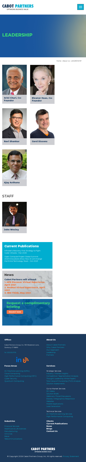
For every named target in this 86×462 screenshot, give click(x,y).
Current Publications (21, 246)
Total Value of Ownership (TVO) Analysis (63, 381)
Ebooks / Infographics (55, 399)
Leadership (51, 352)
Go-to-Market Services (55, 388)
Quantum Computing (14, 381)
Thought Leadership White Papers (61, 378)
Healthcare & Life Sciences (15, 429)
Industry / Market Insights (57, 373)
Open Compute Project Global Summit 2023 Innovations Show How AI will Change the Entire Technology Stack (23, 258)
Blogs (49, 429)
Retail (6, 436)
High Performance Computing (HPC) (20, 376)
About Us (66, 61)
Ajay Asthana (12, 182)
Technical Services (53, 411)
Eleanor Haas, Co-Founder (42, 99)
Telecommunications (13, 439)
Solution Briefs (52, 393)
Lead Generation (53, 406)
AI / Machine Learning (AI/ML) (17, 371)
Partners (50, 355)
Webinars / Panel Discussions (58, 396)
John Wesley (11, 229)
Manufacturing (10, 431)
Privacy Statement (71, 456)
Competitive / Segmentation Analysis (62, 376)
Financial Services (11, 426)
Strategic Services (53, 371)
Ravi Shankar (12, 141)
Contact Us (52, 431)
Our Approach (52, 350)
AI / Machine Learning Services (59, 414)
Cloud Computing (12, 373)
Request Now (15, 312)
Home (58, 61)
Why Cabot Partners (55, 347)
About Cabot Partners (55, 345)
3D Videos (50, 391)
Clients (50, 421)
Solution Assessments (55, 383)
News (9, 275)
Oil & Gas (8, 434)
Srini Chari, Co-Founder (13, 99)
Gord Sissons (39, 141)
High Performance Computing (59, 416)
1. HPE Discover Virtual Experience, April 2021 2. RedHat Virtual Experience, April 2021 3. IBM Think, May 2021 (24, 287)
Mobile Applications (54, 404)
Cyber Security (10, 378)
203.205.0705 (11, 352)
